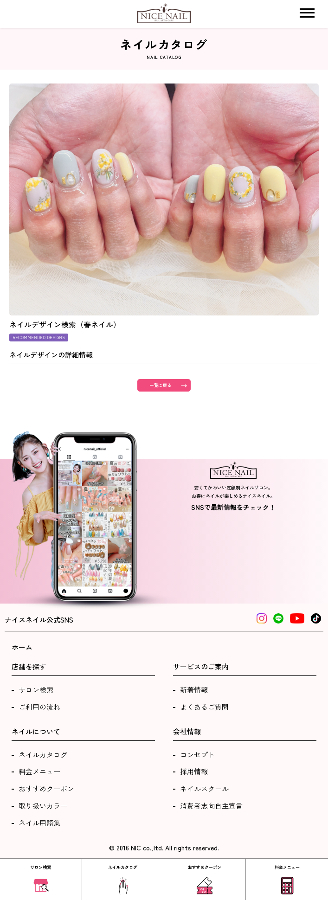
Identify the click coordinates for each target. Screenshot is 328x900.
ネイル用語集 (39, 823)
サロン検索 (36, 689)
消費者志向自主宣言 (211, 805)
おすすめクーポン (46, 788)
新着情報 (194, 689)
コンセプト (197, 754)
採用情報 (194, 771)
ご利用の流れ (39, 707)
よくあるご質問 (204, 707)
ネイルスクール (204, 788)
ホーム (22, 647)
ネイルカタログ (43, 754)
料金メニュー (39, 771)
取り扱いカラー (43, 805)
